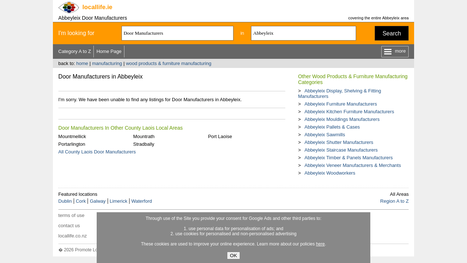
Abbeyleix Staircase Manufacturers (341, 150)
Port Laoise (220, 136)
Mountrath (144, 136)
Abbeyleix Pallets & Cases (332, 127)
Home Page (108, 51)
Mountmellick (72, 136)
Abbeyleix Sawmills (324, 134)
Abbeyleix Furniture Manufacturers (340, 104)
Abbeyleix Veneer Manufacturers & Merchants (352, 165)
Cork (81, 201)
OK (233, 255)
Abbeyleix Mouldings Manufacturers (341, 119)
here (320, 244)
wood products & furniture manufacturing (168, 63)
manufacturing (107, 63)
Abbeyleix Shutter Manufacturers (338, 142)
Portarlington (71, 144)
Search (391, 33)
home (82, 63)
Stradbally (143, 144)
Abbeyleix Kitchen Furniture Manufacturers (349, 111)
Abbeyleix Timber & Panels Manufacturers (348, 157)
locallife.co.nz (72, 236)
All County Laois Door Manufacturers (97, 152)
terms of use (71, 215)
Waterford (141, 201)
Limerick (118, 201)
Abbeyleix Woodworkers (329, 173)
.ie (97, 7)
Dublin (65, 201)
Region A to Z (394, 201)
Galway (97, 201)
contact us (69, 225)
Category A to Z (74, 51)
